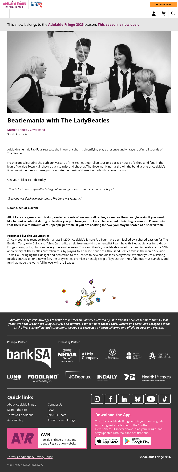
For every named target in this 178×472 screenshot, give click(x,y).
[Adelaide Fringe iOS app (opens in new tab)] (107, 441)
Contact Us (55, 404)
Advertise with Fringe (61, 420)
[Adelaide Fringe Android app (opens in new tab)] (137, 441)
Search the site (17, 410)
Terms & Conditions (20, 415)
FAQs (51, 410)
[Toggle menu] (5, 13)
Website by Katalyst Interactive (25, 464)
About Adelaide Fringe (21, 404)
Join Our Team (57, 415)
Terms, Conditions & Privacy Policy (29, 457)
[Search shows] (173, 13)
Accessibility (15, 420)
